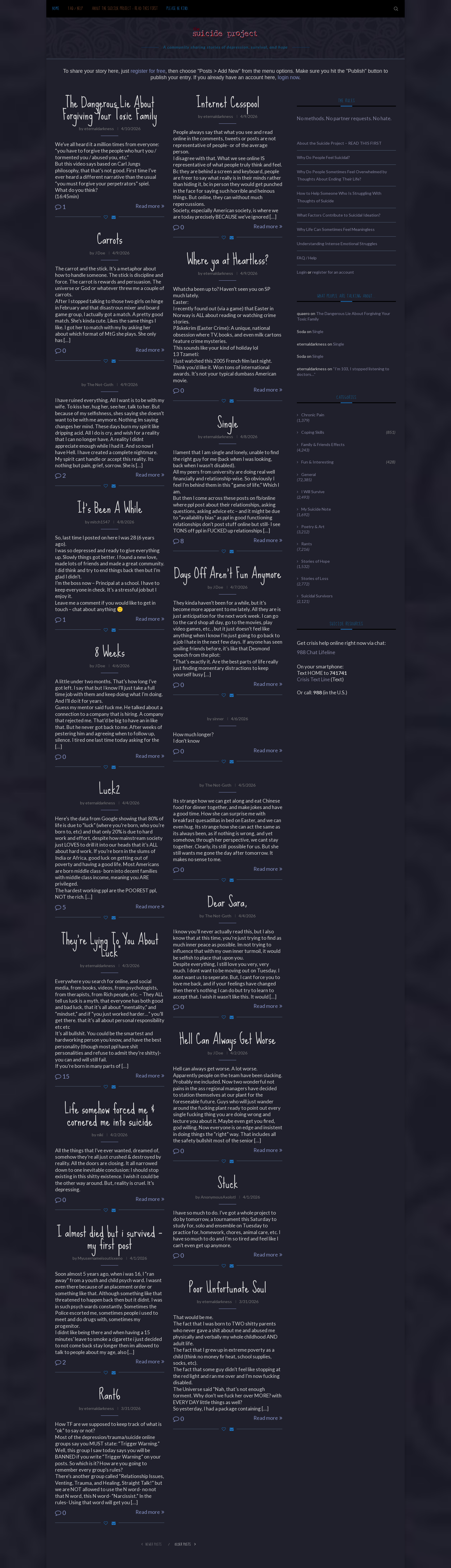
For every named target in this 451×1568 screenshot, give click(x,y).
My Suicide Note (316, 509)
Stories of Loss (314, 578)
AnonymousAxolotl (218, 1196)
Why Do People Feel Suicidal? (323, 157)
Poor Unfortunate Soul (227, 1287)
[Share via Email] (114, 217)
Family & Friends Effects (323, 444)
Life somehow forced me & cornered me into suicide (110, 1114)
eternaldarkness (99, 128)
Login (302, 272)
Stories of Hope (315, 561)
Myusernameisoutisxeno (100, 1258)
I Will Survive (313, 491)
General (308, 474)
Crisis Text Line (313, 679)
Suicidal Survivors (317, 595)
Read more (149, 206)
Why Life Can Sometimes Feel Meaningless (336, 229)
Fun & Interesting (348, 462)
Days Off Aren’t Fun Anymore (227, 573)
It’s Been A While (109, 508)
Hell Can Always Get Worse (227, 1039)
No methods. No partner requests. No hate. (344, 118)
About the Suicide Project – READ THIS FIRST (125, 8)
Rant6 (109, 1394)
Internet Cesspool (227, 102)
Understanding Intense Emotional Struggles (337, 243)
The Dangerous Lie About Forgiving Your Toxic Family (109, 108)
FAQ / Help (75, 8)
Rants (306, 543)
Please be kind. (178, 8)
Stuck (227, 1183)
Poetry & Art (313, 526)
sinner (218, 718)
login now (288, 77)
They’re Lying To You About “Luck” (109, 945)
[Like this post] (106, 217)
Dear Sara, (227, 901)
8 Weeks (110, 651)
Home (55, 8)
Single (227, 422)
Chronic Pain (312, 414)
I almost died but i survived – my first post (110, 1238)
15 (62, 1076)
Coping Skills (348, 432)
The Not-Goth (100, 384)
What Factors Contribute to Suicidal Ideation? (338, 215)
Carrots (109, 239)
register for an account (333, 272)
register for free (148, 71)
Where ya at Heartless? (227, 259)
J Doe (100, 252)
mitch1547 (100, 521)
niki (100, 1134)
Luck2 (109, 788)
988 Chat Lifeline (316, 652)
